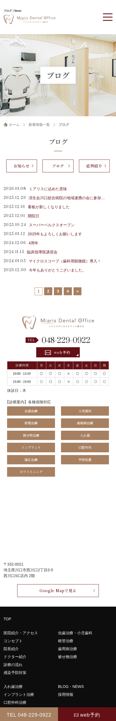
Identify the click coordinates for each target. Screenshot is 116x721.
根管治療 (31, 423)
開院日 (33, 216)
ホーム (14, 125)
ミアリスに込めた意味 (48, 189)
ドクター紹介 (15, 657)
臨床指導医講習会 (42, 252)
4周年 (33, 243)
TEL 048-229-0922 (29, 715)
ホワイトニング (31, 471)
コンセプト (13, 641)
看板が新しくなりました (49, 207)
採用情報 (65, 694)
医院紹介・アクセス (21, 633)
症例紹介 (94, 166)
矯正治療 (31, 459)
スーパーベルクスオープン (52, 225)
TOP (7, 619)
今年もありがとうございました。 (57, 270)
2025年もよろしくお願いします (55, 234)
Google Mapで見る (58, 590)
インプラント (31, 447)
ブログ (58, 166)
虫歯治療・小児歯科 (75, 633)
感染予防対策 (15, 672)
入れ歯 (85, 435)
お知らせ (22, 166)
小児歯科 (84, 411)
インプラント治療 (19, 694)
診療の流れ (13, 664)
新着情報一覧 (39, 125)
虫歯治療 (31, 411)
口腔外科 (84, 447)
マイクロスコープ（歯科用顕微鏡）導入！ (65, 261)
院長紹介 (11, 649)
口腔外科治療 (15, 702)
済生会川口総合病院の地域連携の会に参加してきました (68, 198)
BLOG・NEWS (71, 686)
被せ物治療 (31, 435)
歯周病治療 (85, 423)
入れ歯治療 (13, 686)
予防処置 (84, 459)
